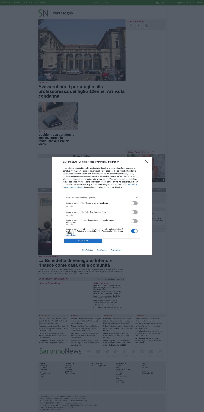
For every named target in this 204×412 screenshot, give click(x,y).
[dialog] (102, 206)
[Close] (147, 162)
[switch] (134, 203)
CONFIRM (83, 241)
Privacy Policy (116, 250)
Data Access (102, 250)
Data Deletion (87, 250)
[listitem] (102, 197)
